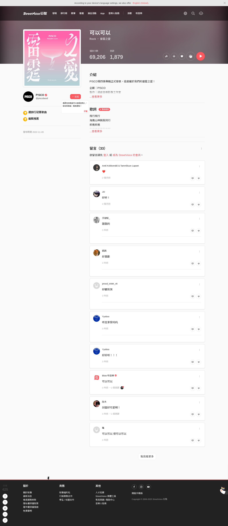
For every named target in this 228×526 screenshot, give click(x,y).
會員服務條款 (29, 500)
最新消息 (27, 496)
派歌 (129, 13)
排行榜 (64, 13)
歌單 (73, 13)
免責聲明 (27, 511)
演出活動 (92, 13)
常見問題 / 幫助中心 (105, 500)
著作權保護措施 (30, 507)
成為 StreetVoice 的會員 (127, 155)
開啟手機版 (137, 493)
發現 (54, 13)
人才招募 (100, 492)
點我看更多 (147, 456)
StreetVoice (35, 13)
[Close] (224, 3)
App (102, 13)
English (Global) (140, 3)
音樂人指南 (113, 13)
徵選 (81, 13)
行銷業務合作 (65, 496)
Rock (93, 38)
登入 (106, 155)
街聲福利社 (64, 492)
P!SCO (41, 95)
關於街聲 (27, 492)
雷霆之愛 (105, 38)
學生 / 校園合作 (66, 500)
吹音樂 (139, 13)
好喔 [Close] (85, 111)
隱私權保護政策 (30, 503)
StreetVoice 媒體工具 (106, 496)
